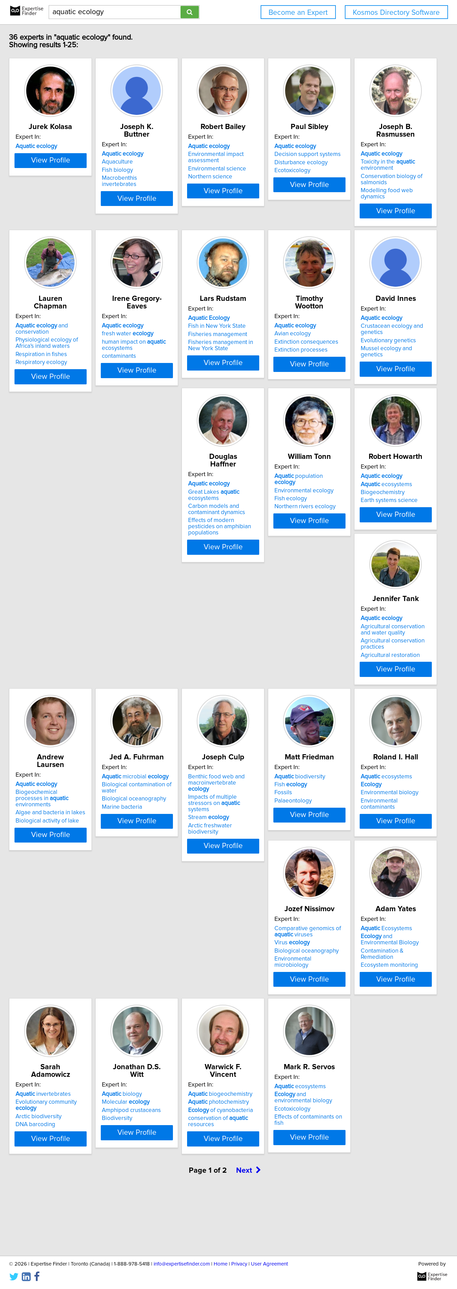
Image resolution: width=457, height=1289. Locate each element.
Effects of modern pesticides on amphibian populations (276, 518)
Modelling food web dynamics (67, 356)
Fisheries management (368, 336)
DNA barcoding (151, 1006)
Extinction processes (54, 509)
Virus (356, 830)
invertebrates (159, 982)
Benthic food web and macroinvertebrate (63, 819)
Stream (48, 845)
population (374, 485)
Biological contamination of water (382, 659)
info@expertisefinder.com (182, 1264)
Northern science (257, 184)
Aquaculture (147, 162)
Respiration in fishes (157, 342)
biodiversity (157, 816)
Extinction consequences (60, 501)
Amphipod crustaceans (264, 998)
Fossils (140, 832)
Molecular (259, 990)
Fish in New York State (367, 327)
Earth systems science (56, 675)
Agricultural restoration (161, 684)
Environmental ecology (368, 493)
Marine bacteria (359, 675)
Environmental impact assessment (263, 165)
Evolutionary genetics (159, 501)
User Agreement (269, 1264)
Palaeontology (150, 840)
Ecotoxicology (357, 178)
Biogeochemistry (50, 667)
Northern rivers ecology (369, 509)
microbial (372, 651)
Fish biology (147, 170)
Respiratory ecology (157, 350)
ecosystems (53, 659)
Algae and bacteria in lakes (270, 673)
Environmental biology (264, 832)
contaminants (252, 350)
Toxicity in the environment (55, 330)
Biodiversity (250, 1006)
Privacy (239, 1264)
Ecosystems (53, 982)
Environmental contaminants (271, 840)
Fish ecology (355, 501)
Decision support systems (372, 162)
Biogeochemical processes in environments (273, 662)
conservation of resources (382, 1006)
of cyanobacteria (371, 998)
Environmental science (264, 176)
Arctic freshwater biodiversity (65, 853)
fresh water (260, 327)
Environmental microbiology (375, 847)
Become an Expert (298, 12)
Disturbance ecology (365, 170)
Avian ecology (46, 493)
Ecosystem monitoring (56, 1012)
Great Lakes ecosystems (276, 493)
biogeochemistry (371, 982)
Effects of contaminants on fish (67, 1178)
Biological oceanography (371, 667)
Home (220, 1264)
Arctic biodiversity (154, 998)
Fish (148, 824)
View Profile (71, 204)
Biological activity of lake (267, 681)
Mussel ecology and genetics (169, 509)
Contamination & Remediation (66, 1004)
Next (248, 1230)
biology (255, 982)
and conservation (175, 319)
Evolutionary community (173, 990)
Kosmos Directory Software (396, 12)
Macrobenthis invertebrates (167, 178)
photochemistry (369, 990)
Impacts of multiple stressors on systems (69, 833)
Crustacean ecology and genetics (174, 493)
